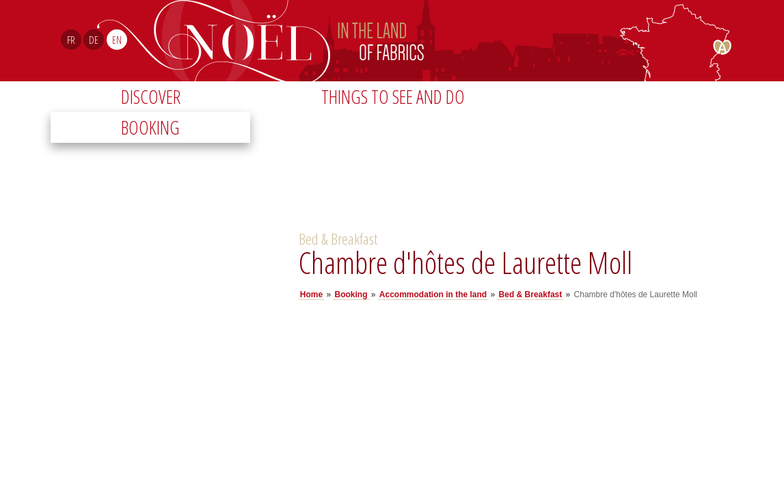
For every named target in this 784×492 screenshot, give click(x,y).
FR (71, 39)
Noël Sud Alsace (448, 40)
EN (117, 39)
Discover (150, 96)
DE (93, 39)
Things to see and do (393, 96)
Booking (150, 127)
